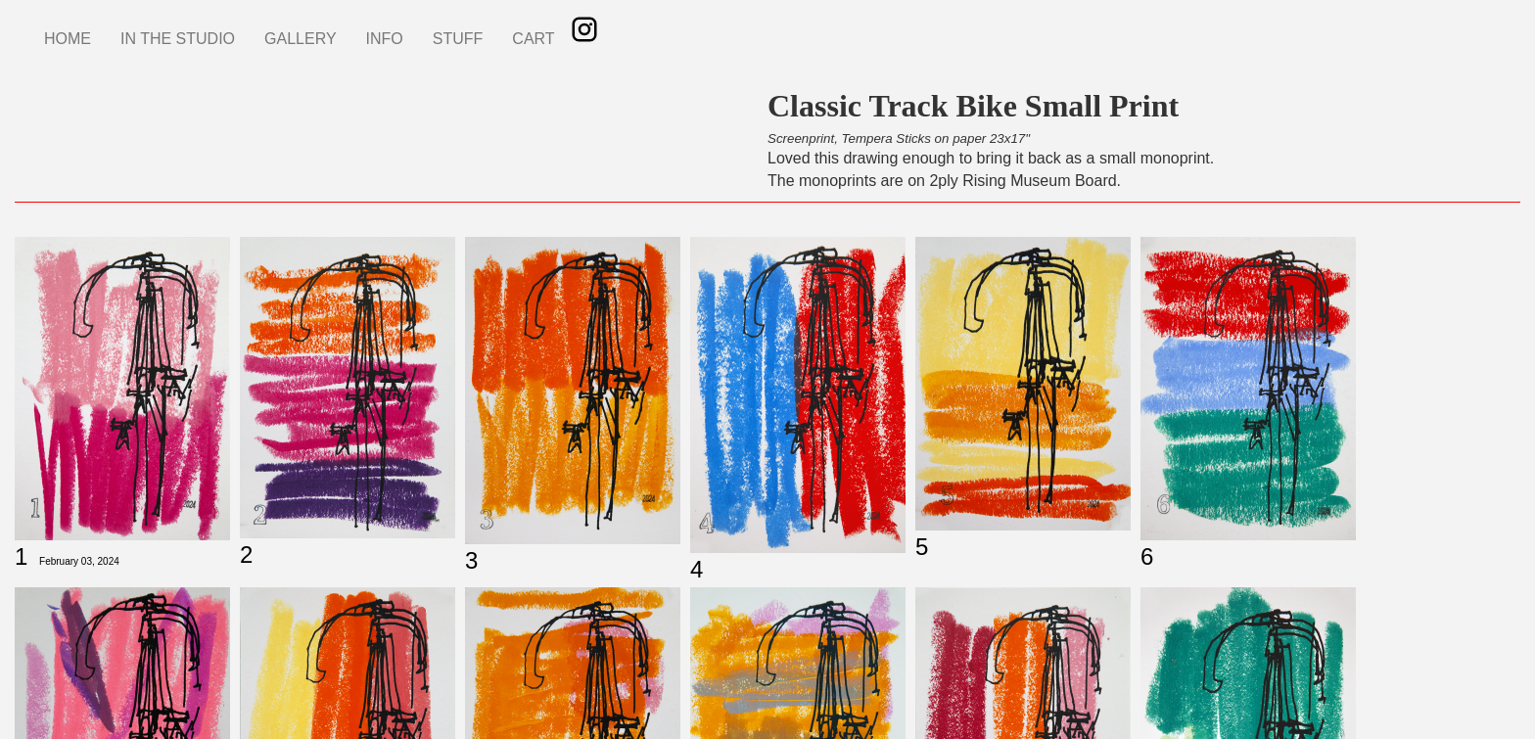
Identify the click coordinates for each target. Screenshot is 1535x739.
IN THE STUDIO (177, 38)
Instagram (584, 29)
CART (533, 38)
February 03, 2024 (79, 561)
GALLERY (300, 38)
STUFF (458, 38)
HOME (67, 38)
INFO (384, 38)
